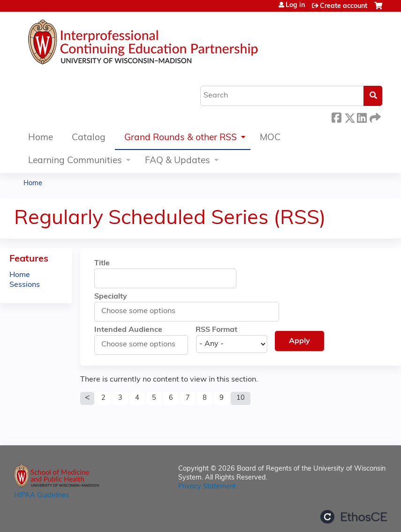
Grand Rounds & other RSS (180, 138)
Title (102, 263)
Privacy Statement (207, 486)
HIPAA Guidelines (41, 495)
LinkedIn (361, 116)
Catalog (89, 138)
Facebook (336, 116)
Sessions (24, 285)
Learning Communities (75, 161)
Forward (374, 116)
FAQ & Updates (177, 161)
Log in (295, 5)
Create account (343, 6)
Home (40, 138)
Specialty (110, 296)
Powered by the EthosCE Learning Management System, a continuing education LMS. (353, 517)
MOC (270, 138)
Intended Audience (128, 330)
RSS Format (216, 330)
